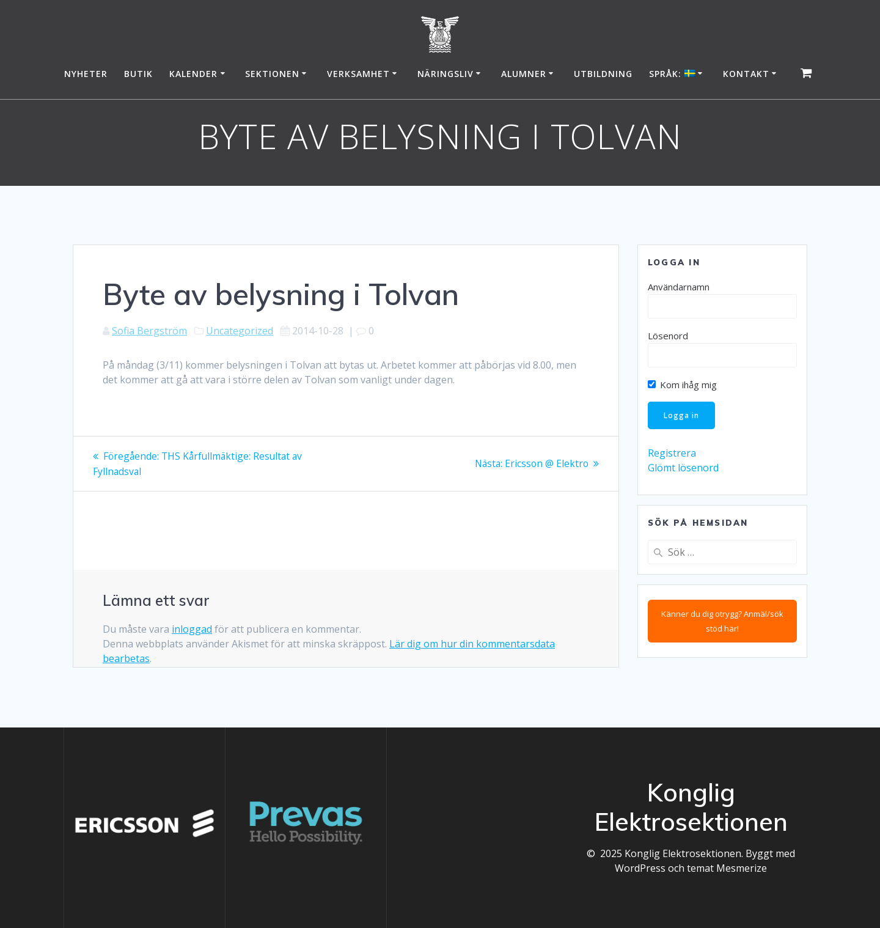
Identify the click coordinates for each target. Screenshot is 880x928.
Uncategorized (239, 330)
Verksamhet (358, 73)
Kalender (193, 73)
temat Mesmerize (727, 868)
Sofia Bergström (149, 330)
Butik (138, 73)
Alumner (523, 73)
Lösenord (668, 336)
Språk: (672, 73)
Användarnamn (679, 287)
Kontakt (746, 73)
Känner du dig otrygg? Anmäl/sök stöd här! (722, 622)
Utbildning (603, 73)
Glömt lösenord (683, 469)
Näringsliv (445, 73)
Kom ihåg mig (682, 384)
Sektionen (272, 73)
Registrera (672, 454)
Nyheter (86, 73)
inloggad (192, 628)
